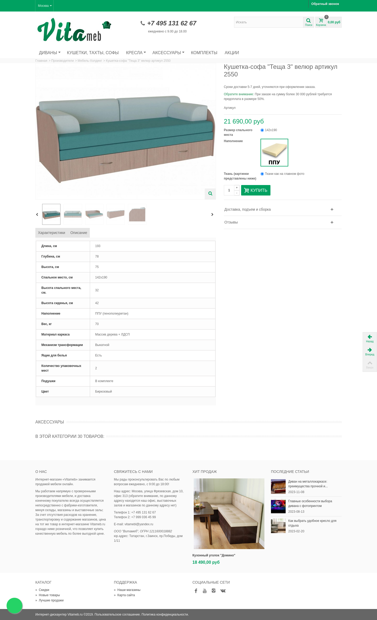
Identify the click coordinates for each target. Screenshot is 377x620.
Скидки (42, 590)
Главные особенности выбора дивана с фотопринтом (310, 503)
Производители (62, 61)
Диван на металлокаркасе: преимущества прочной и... (308, 484)
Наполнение (234, 141)
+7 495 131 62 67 (171, 23)
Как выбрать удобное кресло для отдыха (312, 523)
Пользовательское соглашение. (118, 614)
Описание (78, 233)
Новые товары (47, 595)
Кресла (136, 53)
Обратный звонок (325, 4)
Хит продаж (204, 472)
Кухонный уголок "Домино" (213, 555)
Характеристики (51, 233)
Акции (232, 53)
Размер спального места (238, 132)
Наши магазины (127, 590)
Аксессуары (168, 53)
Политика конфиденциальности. (165, 614)
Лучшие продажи (49, 600)
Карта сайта (124, 595)
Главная (41, 61)
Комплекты (204, 53)
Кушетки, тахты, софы (93, 53)
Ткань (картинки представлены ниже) (240, 176)
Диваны (50, 53)
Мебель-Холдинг (90, 61)
